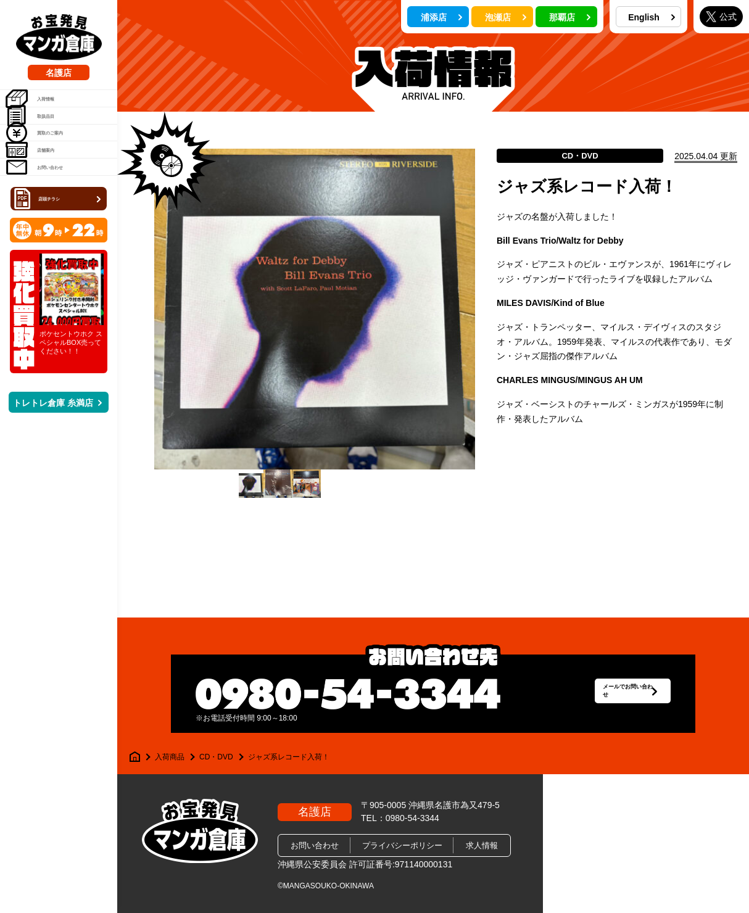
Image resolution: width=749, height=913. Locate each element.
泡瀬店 (506, 17)
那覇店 (570, 17)
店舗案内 (43, 201)
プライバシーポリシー (402, 845)
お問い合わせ (52, 233)
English (651, 17)
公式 (721, 16)
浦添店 (442, 17)
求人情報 (482, 845)
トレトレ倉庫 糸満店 (57, 479)
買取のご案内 (52, 170)
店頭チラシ (60, 273)
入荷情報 (43, 107)
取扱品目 (43, 138)
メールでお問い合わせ (599, 693)
